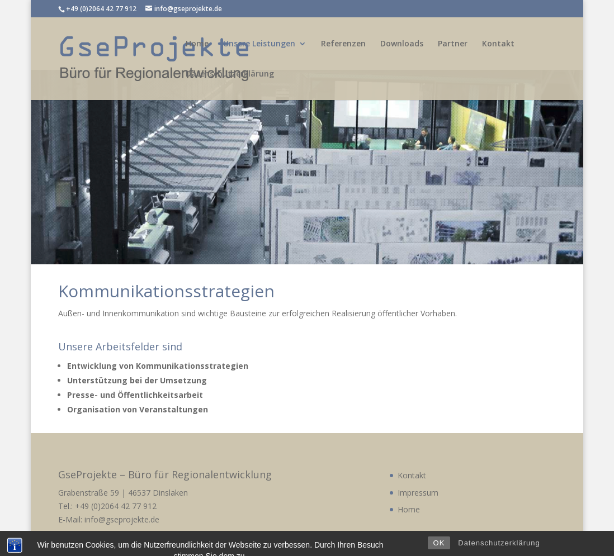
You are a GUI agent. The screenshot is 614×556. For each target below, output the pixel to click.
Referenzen (343, 44)
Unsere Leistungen (259, 44)
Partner (452, 44)
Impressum (418, 492)
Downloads (401, 44)
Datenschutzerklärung (230, 74)
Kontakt (498, 44)
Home (197, 44)
